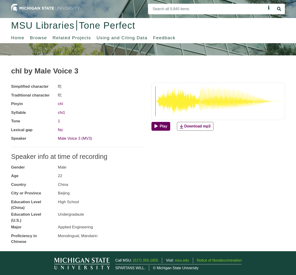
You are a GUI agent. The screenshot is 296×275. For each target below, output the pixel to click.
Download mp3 (195, 126)
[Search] (207, 9)
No (60, 130)
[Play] (160, 126)
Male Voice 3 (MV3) (75, 138)
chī (60, 104)
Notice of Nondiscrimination (219, 260)
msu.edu (182, 260)
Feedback (164, 37)
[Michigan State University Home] (45, 7)
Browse (38, 37)
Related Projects (71, 37)
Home (18, 37)
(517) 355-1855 (145, 260)
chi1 (61, 112)
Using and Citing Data (122, 37)
